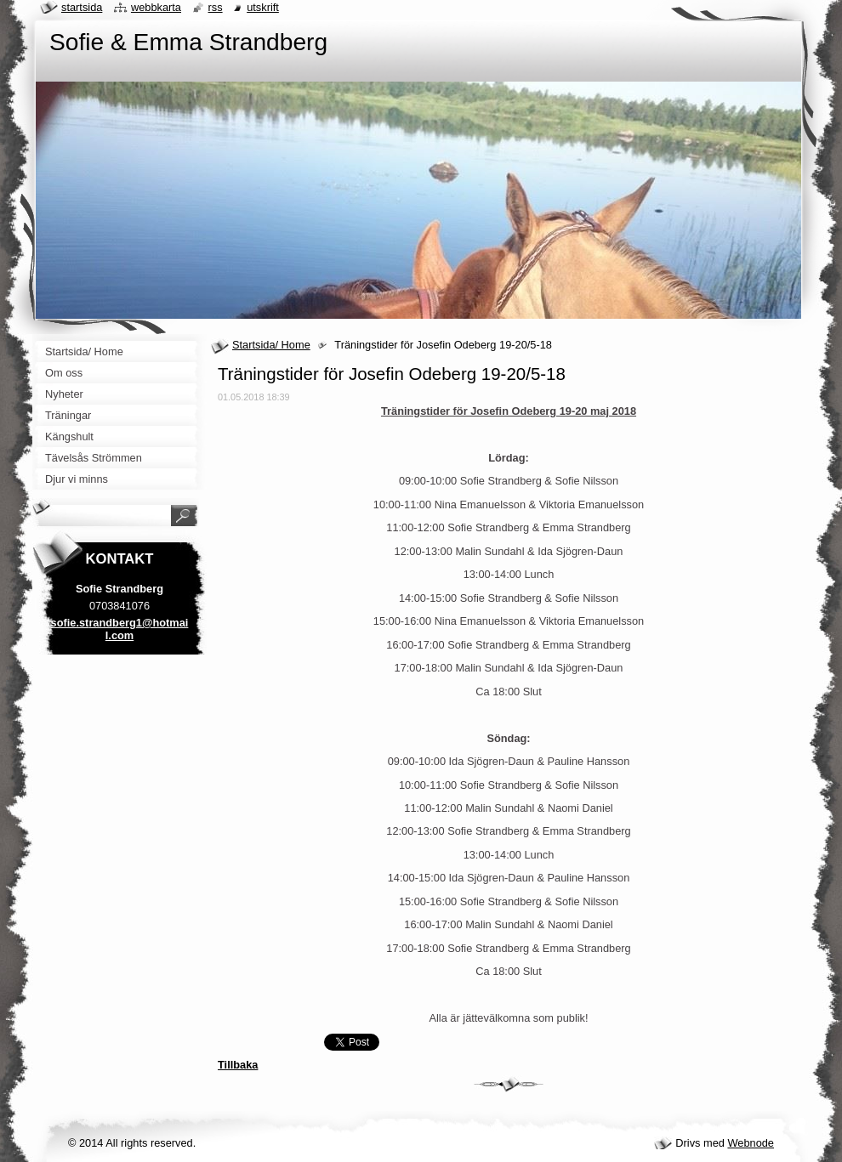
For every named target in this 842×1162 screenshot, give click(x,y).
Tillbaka (238, 1064)
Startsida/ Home (271, 344)
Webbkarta (156, 7)
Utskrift (263, 7)
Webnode (750, 1142)
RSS (215, 7)
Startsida (81, 7)
